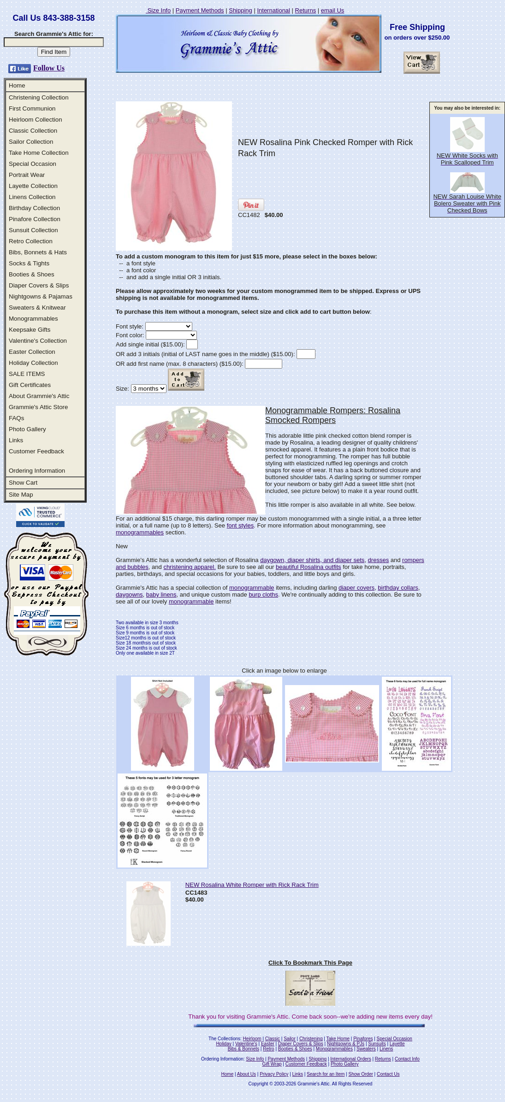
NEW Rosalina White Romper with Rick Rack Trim (252, 884)
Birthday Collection (34, 208)
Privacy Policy (274, 1074)
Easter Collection (32, 351)
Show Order (360, 1074)
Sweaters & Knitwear (37, 307)
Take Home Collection (39, 152)
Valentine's (246, 1043)
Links (16, 440)
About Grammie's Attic (39, 396)
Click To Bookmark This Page (310, 962)
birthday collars (398, 587)
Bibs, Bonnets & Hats (38, 252)
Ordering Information (37, 470)
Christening (311, 1038)
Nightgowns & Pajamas (40, 296)
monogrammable (251, 587)
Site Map (21, 494)
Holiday (223, 1043)
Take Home (338, 1038)
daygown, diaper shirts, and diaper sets (312, 560)
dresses (378, 560)
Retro (268, 1048)
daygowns (129, 594)
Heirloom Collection (35, 119)
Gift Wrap (272, 1064)
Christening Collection (39, 97)
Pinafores (363, 1038)
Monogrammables (33, 318)
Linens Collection (32, 196)
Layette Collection (33, 185)
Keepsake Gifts (29, 329)
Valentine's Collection (38, 340)
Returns (305, 10)
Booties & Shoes (31, 274)
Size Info (158, 10)
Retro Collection (31, 241)
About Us (246, 1074)
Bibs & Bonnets (243, 1048)
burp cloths (263, 594)
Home (17, 85)
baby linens (161, 594)
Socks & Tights (29, 263)
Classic (272, 1038)
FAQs (16, 418)
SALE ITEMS (27, 373)
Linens (386, 1048)
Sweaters (366, 1048)
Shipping (240, 10)
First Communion (32, 108)
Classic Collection (33, 130)
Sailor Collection (31, 141)
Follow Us (49, 68)
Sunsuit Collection (33, 230)
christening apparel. (189, 566)
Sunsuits (377, 1043)
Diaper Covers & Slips (39, 285)
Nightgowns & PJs (345, 1043)
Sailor (290, 1038)
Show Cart (23, 482)
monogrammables (140, 532)
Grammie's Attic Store (38, 407)
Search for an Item (326, 1074)
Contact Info (407, 1058)
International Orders (350, 1058)
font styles (240, 525)
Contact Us (388, 1074)
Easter (267, 1043)
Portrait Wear (27, 174)
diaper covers (356, 587)
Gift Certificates (30, 384)
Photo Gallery (27, 429)
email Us (333, 10)
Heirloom (252, 1038)
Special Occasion (32, 163)
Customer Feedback (36, 451)
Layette (397, 1043)
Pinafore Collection (34, 219)
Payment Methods (200, 10)
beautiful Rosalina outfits (308, 566)
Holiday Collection (33, 362)
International (273, 10)
